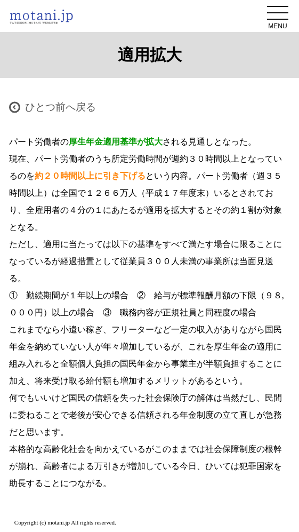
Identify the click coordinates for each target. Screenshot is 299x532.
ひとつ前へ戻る (60, 107)
